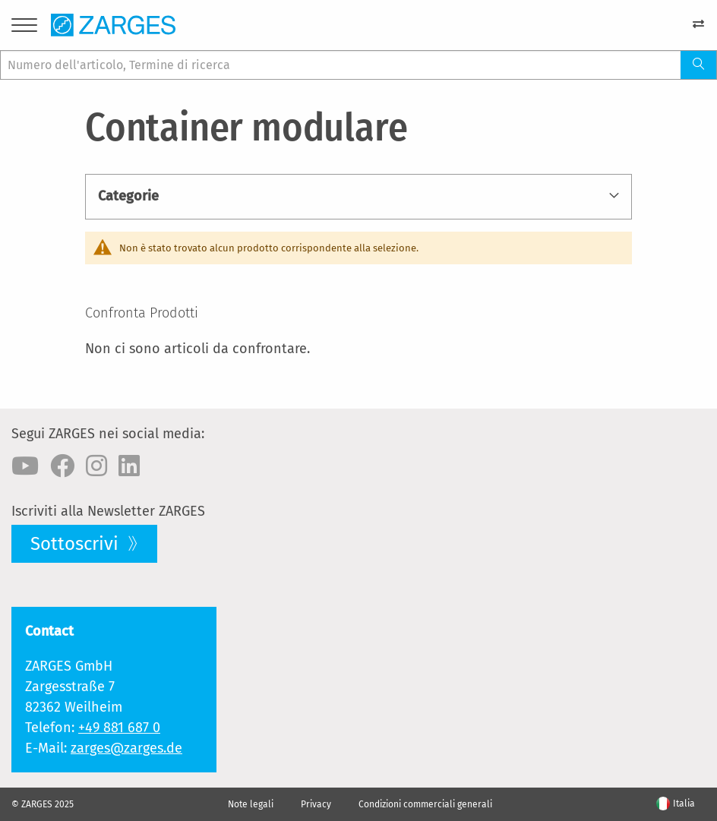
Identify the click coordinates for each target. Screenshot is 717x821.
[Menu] (24, 28)
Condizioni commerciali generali (425, 804)
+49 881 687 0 (119, 727)
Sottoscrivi (76, 543)
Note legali (250, 804)
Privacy (316, 804)
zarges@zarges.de (126, 748)
